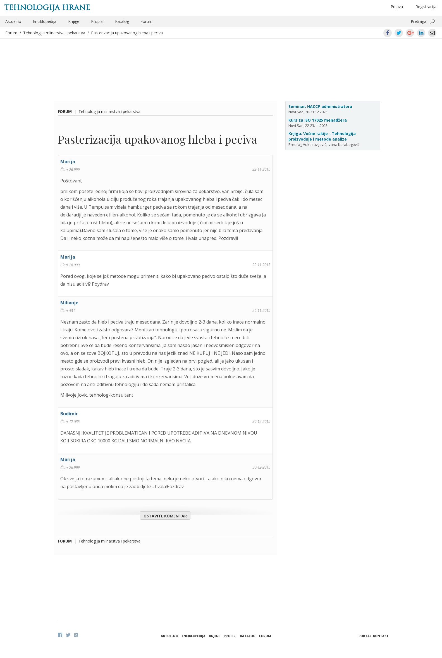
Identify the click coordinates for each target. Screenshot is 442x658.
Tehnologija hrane (47, 7)
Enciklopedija (44, 21)
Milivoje (69, 303)
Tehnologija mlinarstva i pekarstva (54, 32)
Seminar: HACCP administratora (320, 106)
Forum (146, 21)
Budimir (69, 414)
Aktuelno (13, 21)
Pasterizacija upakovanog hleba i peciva (127, 32)
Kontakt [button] (381, 636)
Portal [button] (365, 636)
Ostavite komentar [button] (165, 516)
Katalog (122, 21)
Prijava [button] (397, 6)
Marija (67, 161)
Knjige (73, 21)
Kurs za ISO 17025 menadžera (317, 120)
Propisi (97, 21)
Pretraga (418, 21)
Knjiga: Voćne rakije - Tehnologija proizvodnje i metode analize (322, 136)
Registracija (425, 6)
